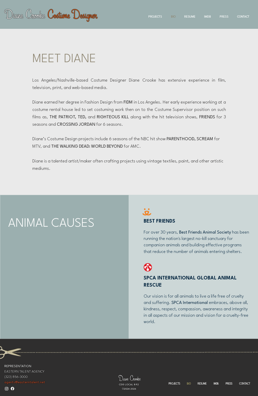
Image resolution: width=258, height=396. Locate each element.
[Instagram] (6, 388)
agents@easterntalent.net (24, 382)
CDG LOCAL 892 (129, 385)
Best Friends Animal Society (205, 232)
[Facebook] (12, 388)
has (235, 232)
